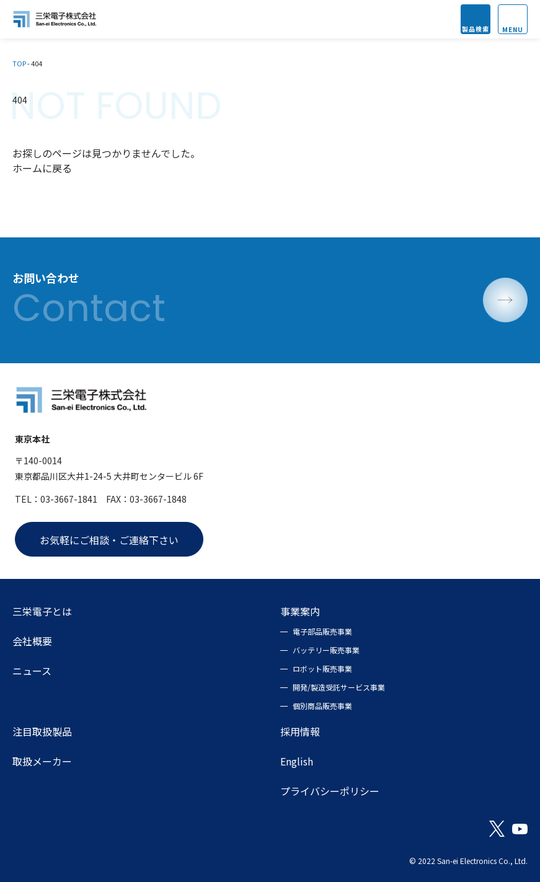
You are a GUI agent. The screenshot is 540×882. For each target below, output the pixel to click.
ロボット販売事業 (322, 668)
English (296, 761)
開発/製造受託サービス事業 (339, 687)
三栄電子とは (42, 611)
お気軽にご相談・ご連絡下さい (109, 539)
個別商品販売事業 (322, 705)
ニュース (31, 670)
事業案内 (300, 611)
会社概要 (32, 640)
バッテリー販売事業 (326, 650)
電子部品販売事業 (322, 631)
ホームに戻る (42, 168)
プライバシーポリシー (329, 790)
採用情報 (300, 731)
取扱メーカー (42, 761)
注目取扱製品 (42, 731)
